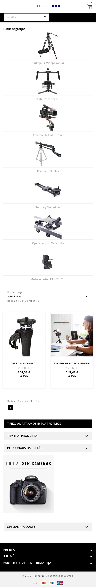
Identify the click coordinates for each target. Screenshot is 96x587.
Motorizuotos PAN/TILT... (48, 279)
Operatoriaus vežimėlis (48, 243)
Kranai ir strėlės (48, 171)
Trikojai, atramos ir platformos (34, 424)
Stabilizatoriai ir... (48, 99)
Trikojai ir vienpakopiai (48, 63)
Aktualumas (48, 296)
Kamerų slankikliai (48, 207)
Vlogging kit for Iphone (72, 363)
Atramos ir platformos (48, 135)
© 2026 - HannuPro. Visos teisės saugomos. (48, 575)
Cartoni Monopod (24, 363)
